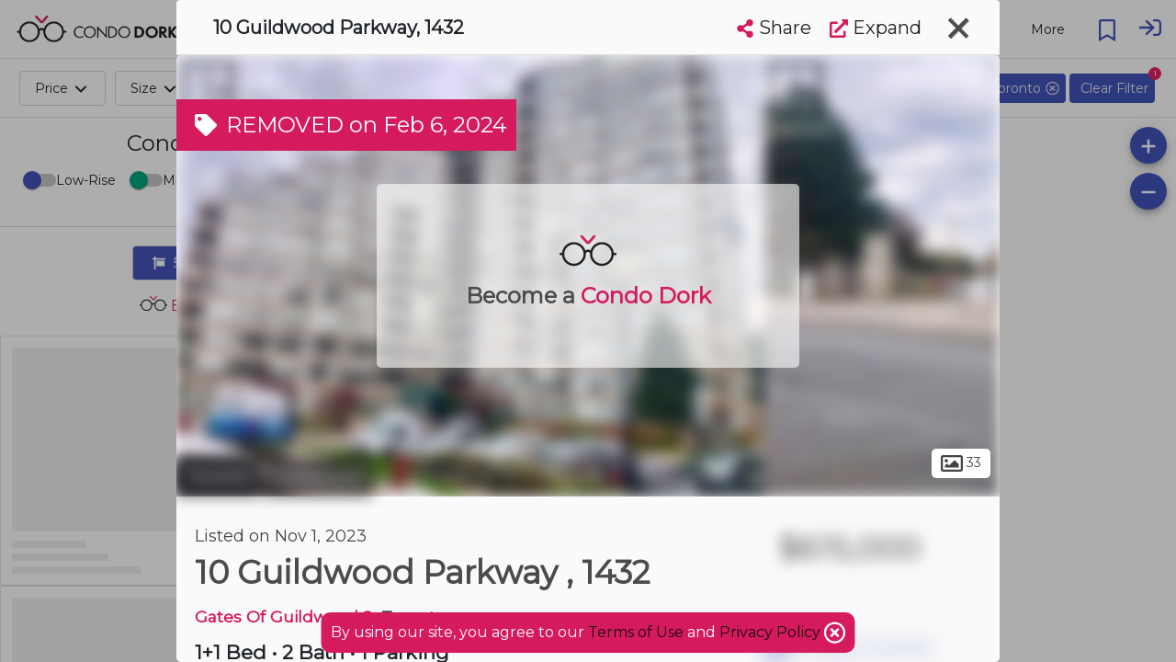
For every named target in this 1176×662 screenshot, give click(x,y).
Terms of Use (636, 632)
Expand (876, 28)
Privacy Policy (771, 632)
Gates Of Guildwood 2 (284, 616)
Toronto (218, 476)
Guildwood (318, 476)
